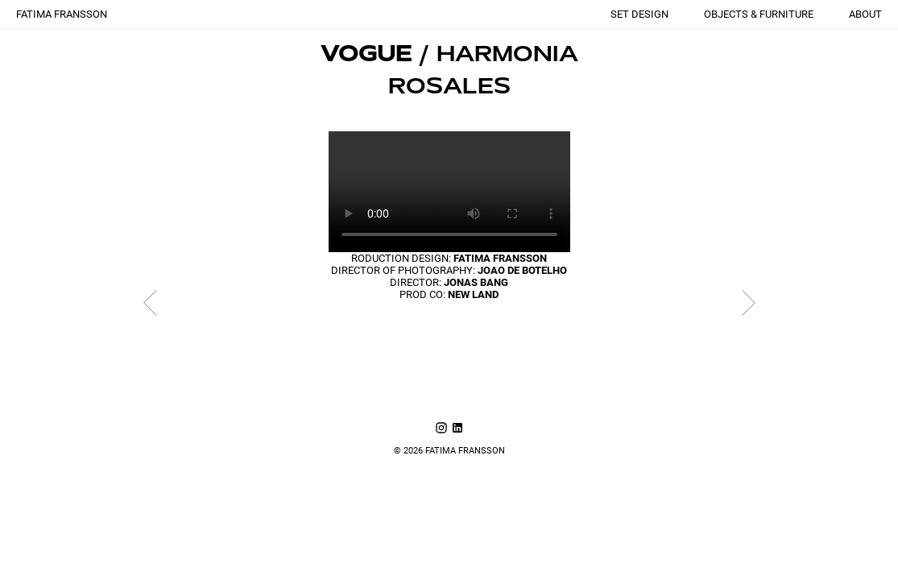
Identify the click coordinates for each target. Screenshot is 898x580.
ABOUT (865, 14)
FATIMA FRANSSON (61, 14)
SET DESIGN (639, 14)
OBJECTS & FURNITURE (758, 14)
